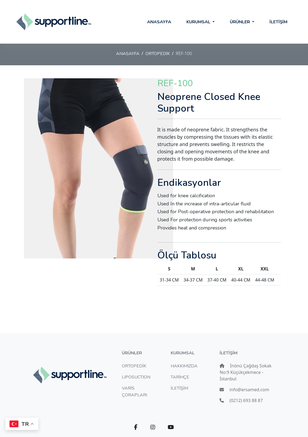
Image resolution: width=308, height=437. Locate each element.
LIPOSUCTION (136, 377)
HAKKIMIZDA (184, 366)
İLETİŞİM (278, 22)
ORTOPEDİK (157, 54)
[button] (135, 427)
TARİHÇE (180, 377)
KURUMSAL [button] (198, 22)
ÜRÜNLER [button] (240, 22)
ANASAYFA (159, 22)
